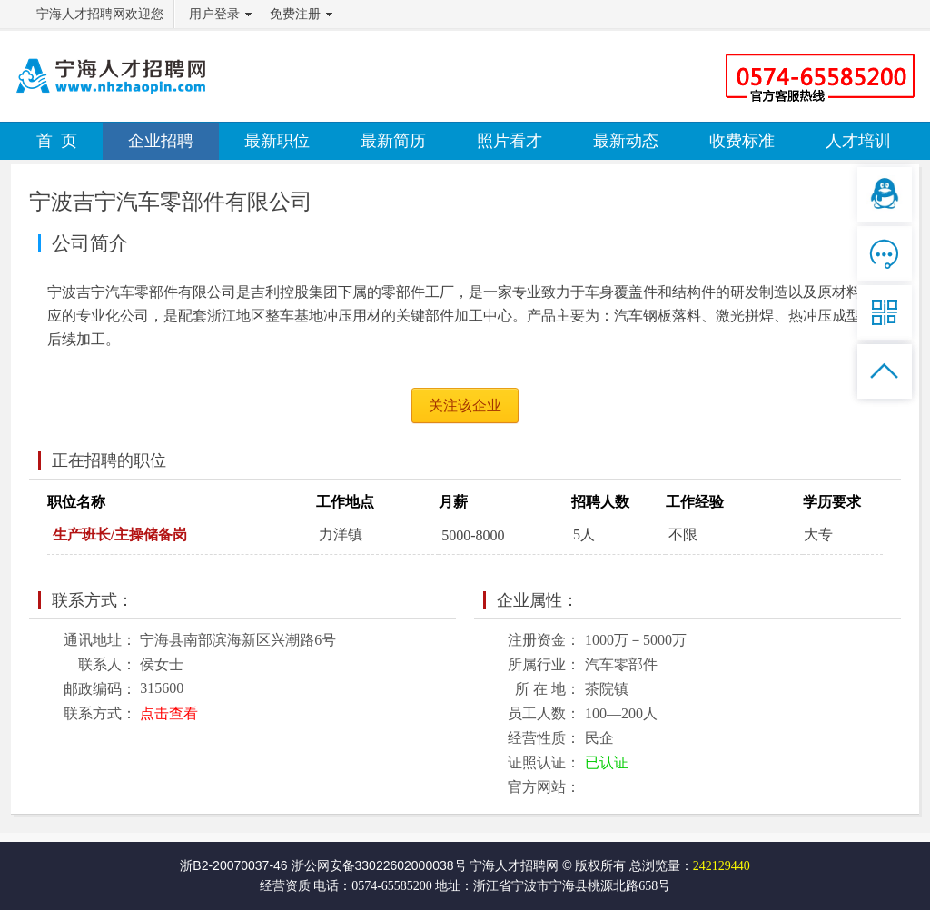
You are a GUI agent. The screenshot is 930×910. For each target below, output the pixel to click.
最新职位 (277, 141)
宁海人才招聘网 (514, 865)
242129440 (721, 866)
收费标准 (742, 141)
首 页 (56, 141)
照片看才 (509, 141)
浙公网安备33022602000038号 (379, 865)
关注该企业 (465, 405)
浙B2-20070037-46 (233, 865)
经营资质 (285, 886)
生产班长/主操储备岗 (120, 534)
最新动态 (625, 141)
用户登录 (214, 14)
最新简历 (393, 141)
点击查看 (169, 713)
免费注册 (295, 14)
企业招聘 (160, 141)
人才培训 (858, 141)
